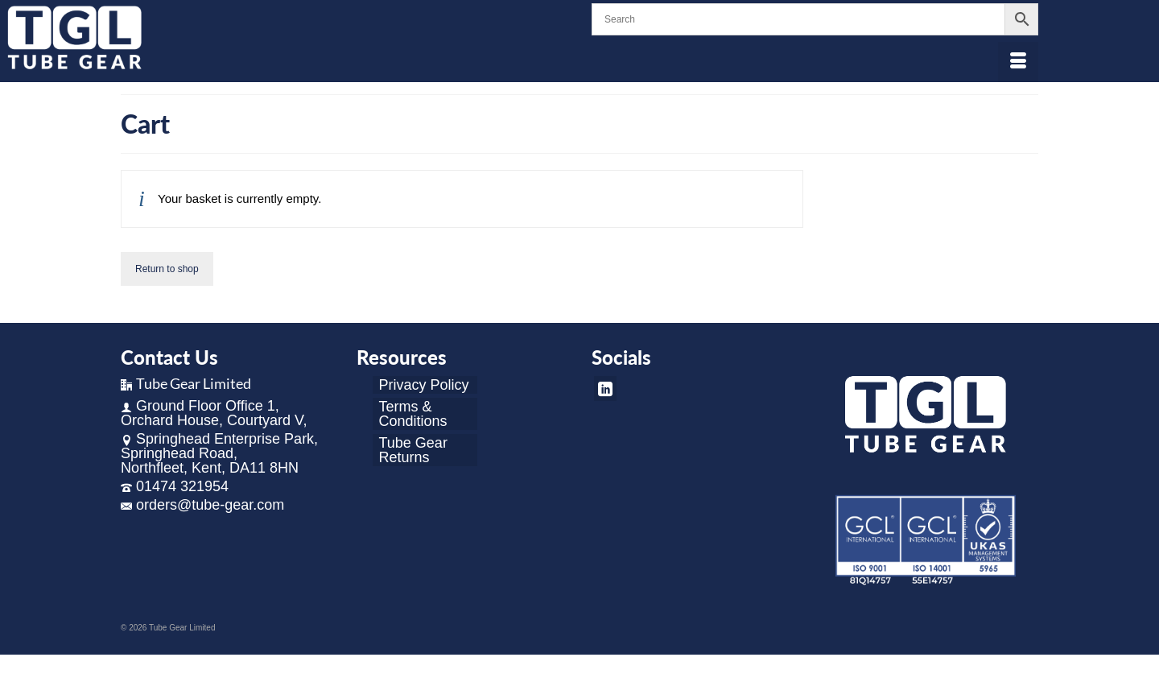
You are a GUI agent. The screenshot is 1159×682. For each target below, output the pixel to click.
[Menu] (1018, 62)
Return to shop (167, 269)
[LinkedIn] (605, 388)
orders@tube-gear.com (202, 505)
